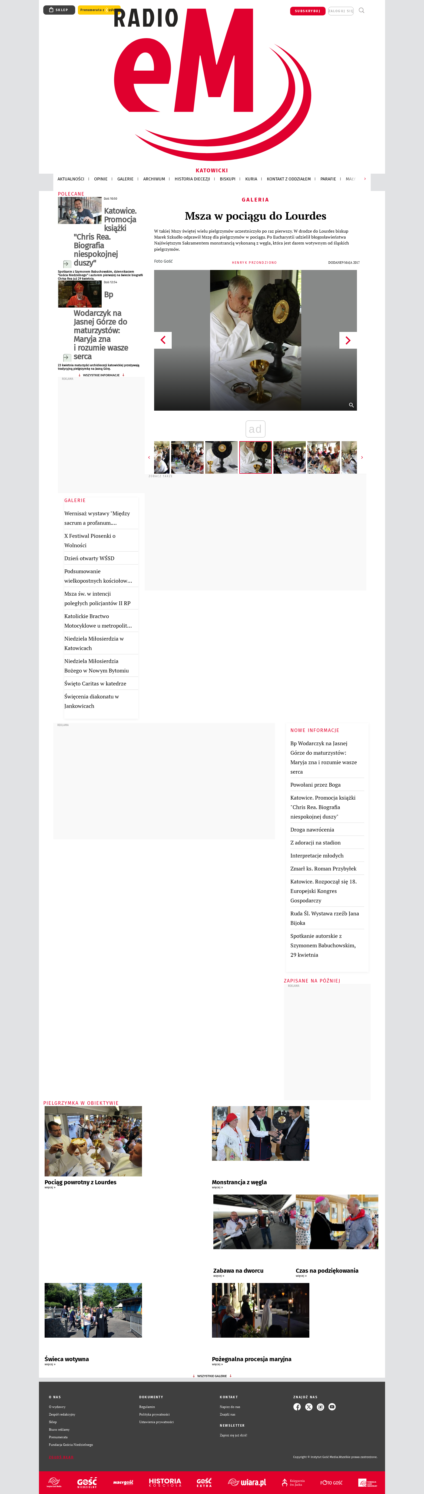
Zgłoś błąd (61, 1457)
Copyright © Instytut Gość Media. (316, 1457)
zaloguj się (341, 11)
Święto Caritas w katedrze (95, 683)
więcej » (50, 1187)
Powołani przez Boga (315, 784)
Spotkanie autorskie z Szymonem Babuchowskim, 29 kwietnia (323, 945)
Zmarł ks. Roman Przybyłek (323, 868)
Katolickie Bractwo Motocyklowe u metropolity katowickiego (97, 625)
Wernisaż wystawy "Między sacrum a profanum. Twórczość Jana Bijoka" (97, 523)
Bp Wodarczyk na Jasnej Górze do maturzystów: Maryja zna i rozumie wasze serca (101, 325)
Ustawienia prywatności (156, 1422)
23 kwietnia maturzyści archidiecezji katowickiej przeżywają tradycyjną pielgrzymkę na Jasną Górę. (98, 367)
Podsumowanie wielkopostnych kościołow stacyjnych (95, 581)
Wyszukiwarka (361, 10)
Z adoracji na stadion (315, 842)
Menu (371, 10)
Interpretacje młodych (317, 855)
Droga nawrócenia (312, 829)
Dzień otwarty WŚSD (89, 558)
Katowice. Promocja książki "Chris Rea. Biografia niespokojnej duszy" (105, 237)
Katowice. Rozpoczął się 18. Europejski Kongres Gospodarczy (323, 891)
